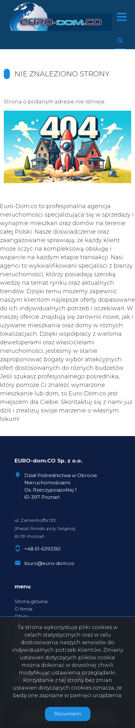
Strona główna (31, 601)
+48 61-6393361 (42, 549)
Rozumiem (67, 714)
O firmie (24, 609)
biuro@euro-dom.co (49, 563)
